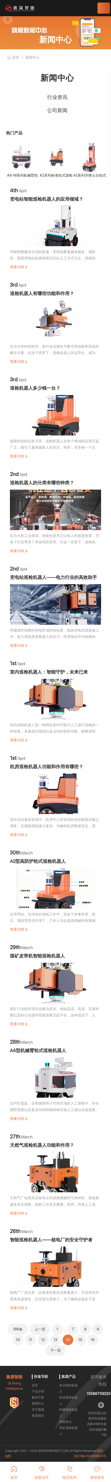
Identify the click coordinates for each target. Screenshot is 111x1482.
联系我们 (38, 1415)
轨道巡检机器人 (68, 1400)
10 (18, 1340)
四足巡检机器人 (68, 1431)
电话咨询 (69, 1472)
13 (55, 1340)
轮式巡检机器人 (68, 1388)
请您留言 (97, 1472)
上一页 (40, 1329)
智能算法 (65, 1422)
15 (80, 1340)
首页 (35, 1385)
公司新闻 (57, 110)
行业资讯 (57, 97)
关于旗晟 (38, 1409)
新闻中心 (38, 1403)
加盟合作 (42, 1472)
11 (30, 1340)
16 (93, 1340)
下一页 (55, 1350)
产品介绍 (38, 1391)
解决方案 (38, 1397)
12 (43, 1340)
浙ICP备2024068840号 (90, 1456)
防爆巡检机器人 (68, 1412)
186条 (18, 1329)
